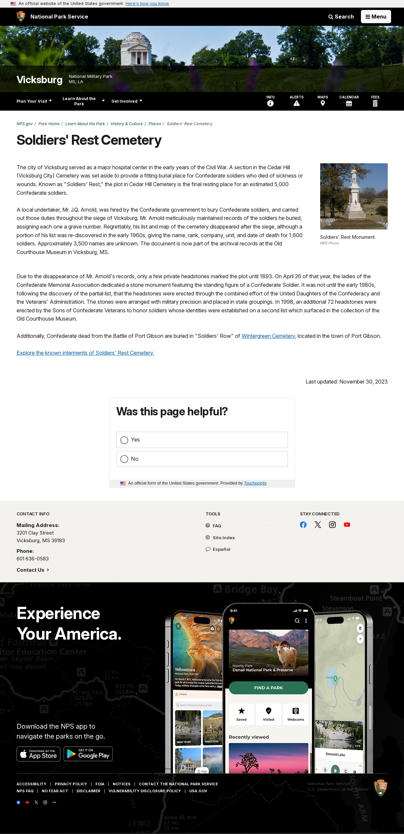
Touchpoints (255, 483)
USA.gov (198, 791)
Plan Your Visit (34, 101)
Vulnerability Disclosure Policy (145, 791)
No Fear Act (55, 791)
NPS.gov (25, 123)
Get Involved (126, 101)
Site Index (220, 537)
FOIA (99, 784)
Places (154, 123)
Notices (122, 784)
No (135, 458)
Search (341, 16)
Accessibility (31, 784)
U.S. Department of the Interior (338, 789)
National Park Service (329, 783)
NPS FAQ (25, 791)
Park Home (49, 123)
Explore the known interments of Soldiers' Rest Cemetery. (85, 352)
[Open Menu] (376, 16)
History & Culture (127, 123)
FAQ (213, 525)
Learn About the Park (84, 101)
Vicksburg (40, 79)
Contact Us (31, 570)
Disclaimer (88, 791)
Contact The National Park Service (178, 784)
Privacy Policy (71, 784)
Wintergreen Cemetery (268, 336)
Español (217, 549)
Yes (135, 439)
